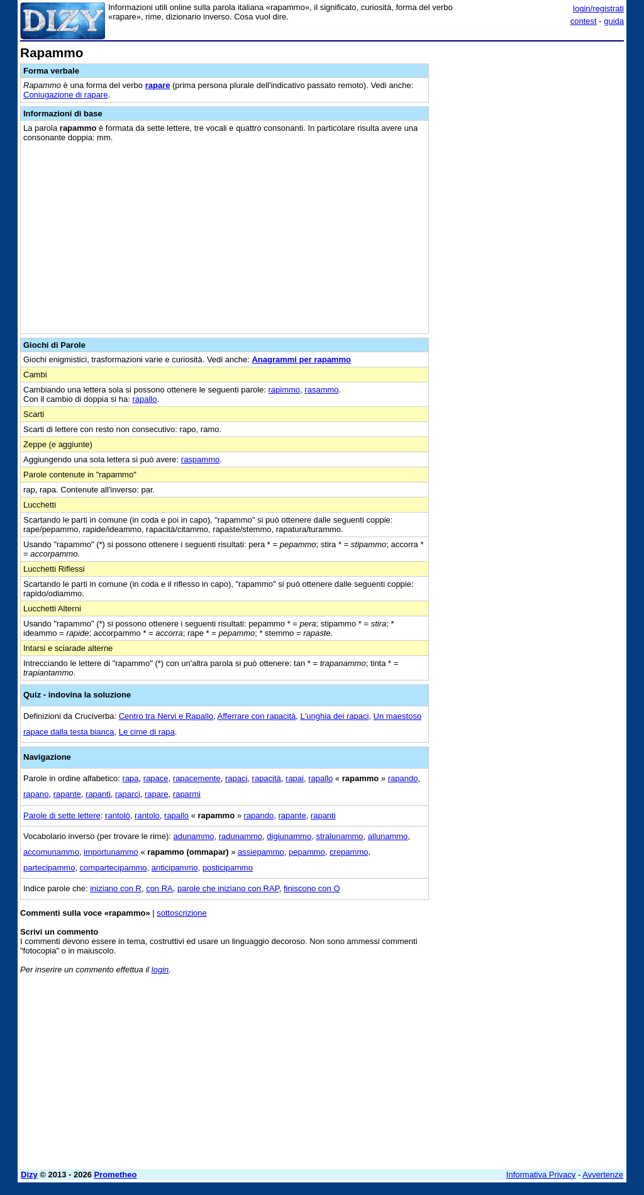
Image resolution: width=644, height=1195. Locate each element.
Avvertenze (602, 1174)
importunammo (111, 852)
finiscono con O (312, 888)
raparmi (187, 794)
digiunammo (289, 836)
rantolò (117, 815)
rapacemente (197, 778)
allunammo (388, 836)
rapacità (266, 778)
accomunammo (51, 852)
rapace (156, 778)
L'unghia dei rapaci (335, 716)
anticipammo (175, 867)
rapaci (236, 778)
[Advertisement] (529, 124)
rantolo (147, 815)
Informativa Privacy (541, 1174)
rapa (131, 778)
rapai (295, 778)
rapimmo (285, 389)
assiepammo (261, 852)
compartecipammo (113, 867)
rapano (35, 794)
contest (583, 21)
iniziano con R (116, 888)
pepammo (307, 852)
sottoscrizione (181, 913)
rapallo (144, 399)
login (160, 969)
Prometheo (115, 1174)
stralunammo (339, 836)
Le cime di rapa (147, 731)
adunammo (193, 836)
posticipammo (228, 867)
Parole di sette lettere (62, 815)
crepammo (349, 852)
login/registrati (598, 8)
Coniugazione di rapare (65, 94)
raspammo (200, 459)
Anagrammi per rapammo (301, 359)
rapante (67, 794)
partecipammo (49, 867)
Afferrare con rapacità (257, 716)
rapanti (98, 794)
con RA (159, 888)
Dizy (29, 1174)
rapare (157, 85)
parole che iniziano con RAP (228, 888)
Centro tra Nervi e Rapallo (166, 716)
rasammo (321, 389)
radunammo (240, 836)
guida (614, 21)
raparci (127, 794)
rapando (403, 778)
